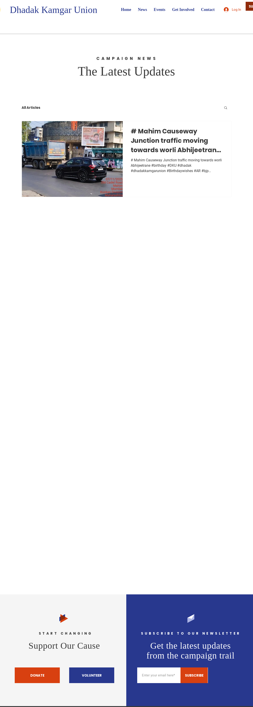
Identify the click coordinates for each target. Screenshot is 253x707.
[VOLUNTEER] (91, 675)
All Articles (31, 107)
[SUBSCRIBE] (194, 675)
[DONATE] (37, 675)
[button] (226, 108)
